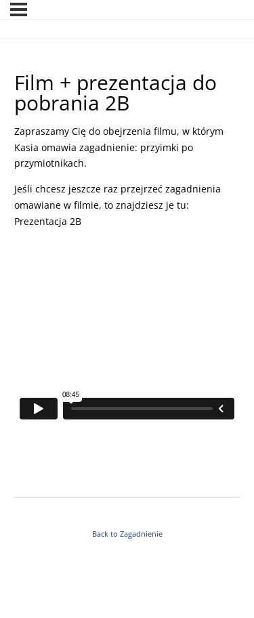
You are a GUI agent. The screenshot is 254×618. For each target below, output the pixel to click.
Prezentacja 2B (49, 221)
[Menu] (18, 9)
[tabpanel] (127, 305)
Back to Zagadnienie (127, 534)
